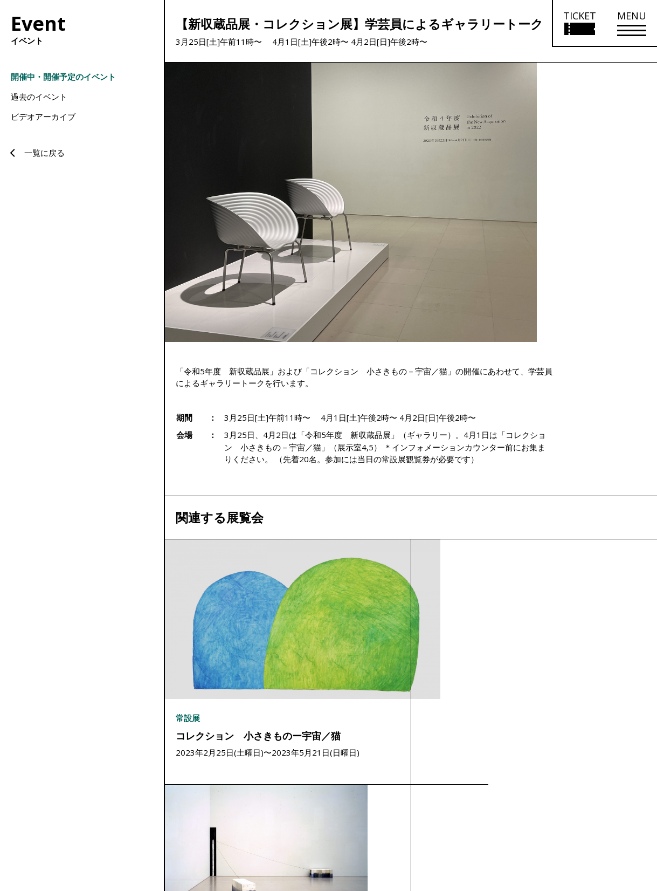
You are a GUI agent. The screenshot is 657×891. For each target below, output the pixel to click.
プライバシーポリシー (604, 811)
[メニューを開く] (631, 23)
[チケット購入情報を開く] (579, 23)
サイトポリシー (539, 811)
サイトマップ (487, 811)
